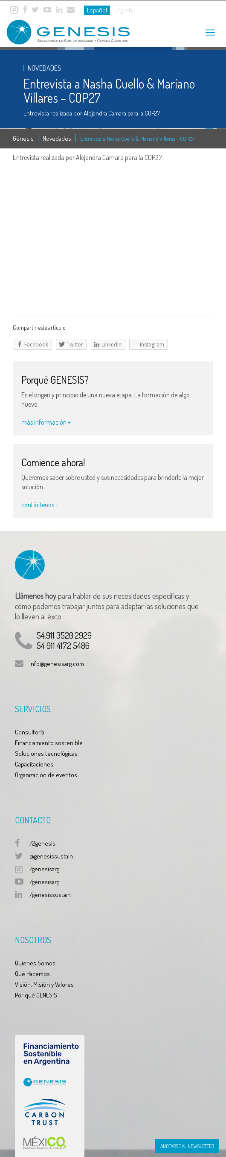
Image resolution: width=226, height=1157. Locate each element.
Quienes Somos (35, 963)
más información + (46, 422)
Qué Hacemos (32, 974)
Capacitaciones (34, 764)
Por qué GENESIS (36, 995)
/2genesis (42, 843)
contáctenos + (39, 504)
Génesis (23, 138)
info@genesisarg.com (56, 664)
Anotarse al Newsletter (187, 1146)
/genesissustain (50, 895)
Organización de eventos (46, 775)
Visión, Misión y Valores (44, 984)
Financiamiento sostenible (49, 743)
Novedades (57, 138)
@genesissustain (51, 856)
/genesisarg (44, 869)
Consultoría (29, 732)
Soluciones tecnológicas (46, 753)
